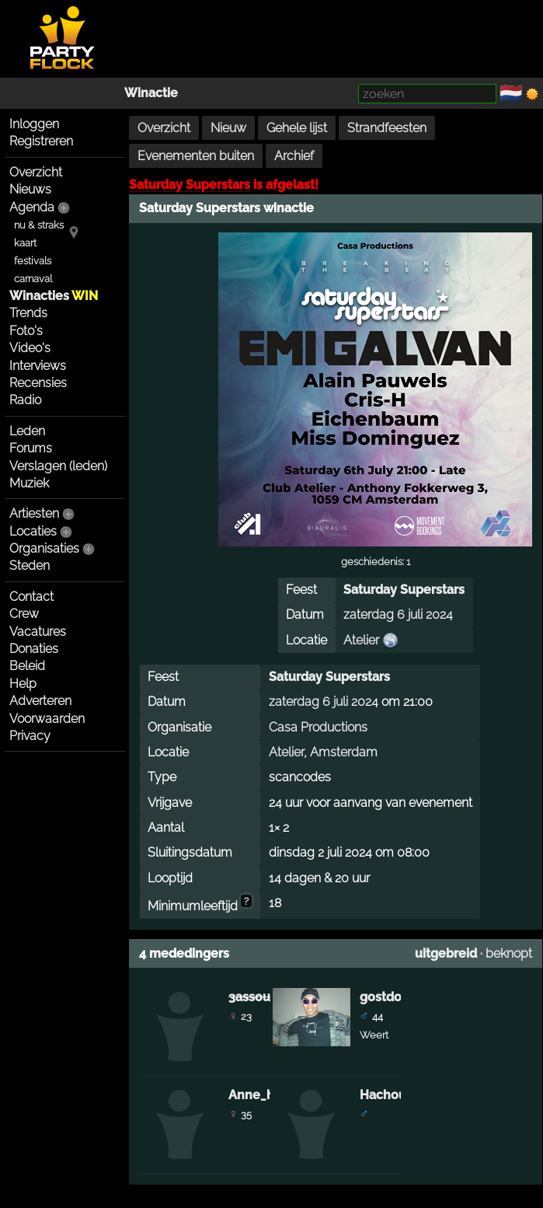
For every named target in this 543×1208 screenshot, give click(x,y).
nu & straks (39, 225)
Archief (294, 155)
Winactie (151, 93)
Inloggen (34, 124)
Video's (29, 347)
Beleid (27, 665)
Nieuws (30, 189)
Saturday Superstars (189, 184)
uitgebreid (446, 953)
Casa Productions (318, 727)
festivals (32, 261)
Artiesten (34, 513)
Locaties (33, 531)
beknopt (509, 953)
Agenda (31, 207)
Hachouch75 (397, 1095)
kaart (25, 243)
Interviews (37, 365)
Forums (30, 448)
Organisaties (44, 548)
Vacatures (37, 631)
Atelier (361, 640)
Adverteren (40, 700)
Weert (374, 1034)
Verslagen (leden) (58, 466)
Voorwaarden (47, 718)
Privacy (29, 735)
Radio (25, 400)
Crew (24, 613)
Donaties (33, 648)
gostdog (384, 997)
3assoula (254, 997)
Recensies (38, 382)
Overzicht (35, 172)
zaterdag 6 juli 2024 (398, 614)
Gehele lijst (296, 127)
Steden (29, 565)
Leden (27, 431)
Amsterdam (344, 752)
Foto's (26, 330)
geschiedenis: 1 (375, 561)
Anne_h (251, 1095)
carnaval (33, 279)
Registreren (41, 141)
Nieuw (228, 127)
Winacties (53, 295)
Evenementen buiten (195, 155)
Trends (28, 312)
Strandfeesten (386, 127)
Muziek (29, 483)
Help (23, 683)
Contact (31, 596)
